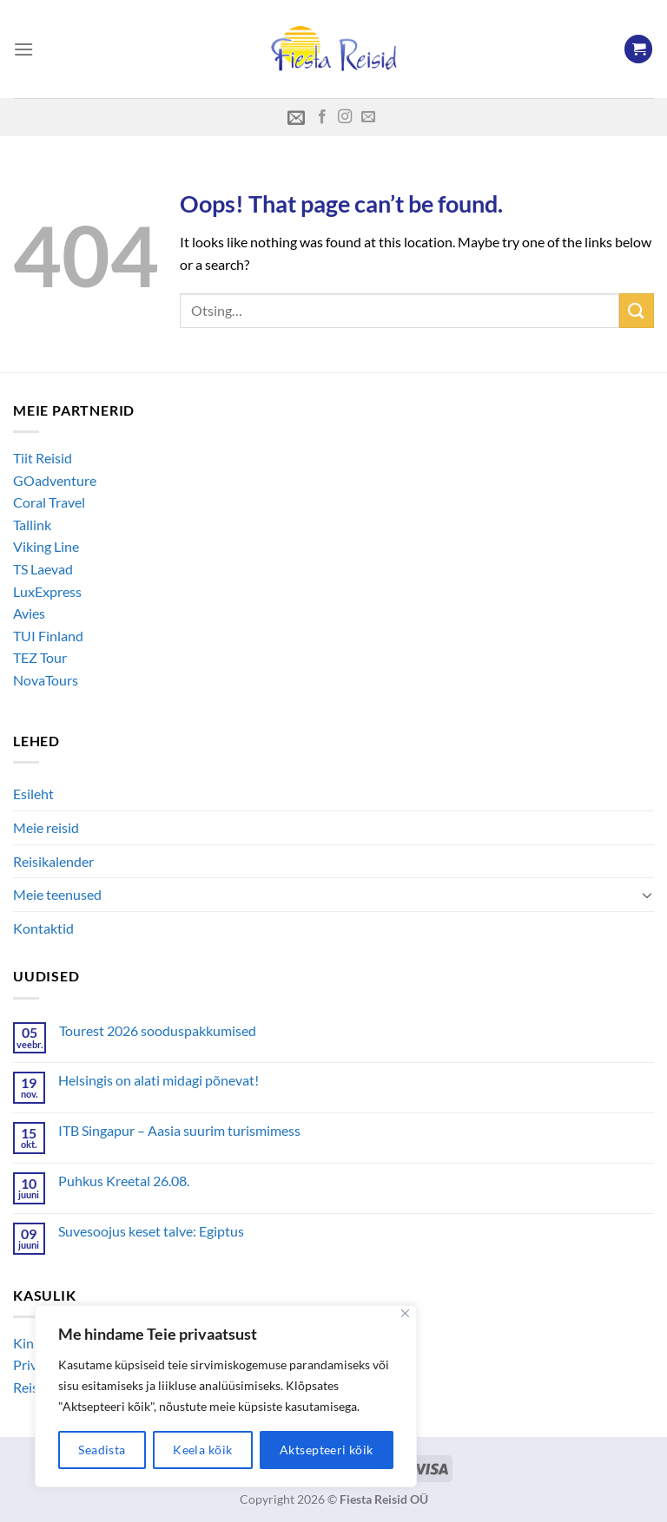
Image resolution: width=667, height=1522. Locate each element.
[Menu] (23, 49)
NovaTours (45, 680)
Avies (29, 613)
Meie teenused (57, 894)
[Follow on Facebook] (322, 117)
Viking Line (46, 546)
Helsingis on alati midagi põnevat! (158, 1080)
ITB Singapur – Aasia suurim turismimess (179, 1130)
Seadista (101, 1449)
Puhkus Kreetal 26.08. (123, 1180)
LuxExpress (47, 591)
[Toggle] (647, 894)
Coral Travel (49, 502)
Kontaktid (43, 928)
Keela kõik (202, 1449)
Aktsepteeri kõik (326, 1449)
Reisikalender (53, 861)
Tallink (32, 524)
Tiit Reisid (42, 457)
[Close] (405, 1313)
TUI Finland (48, 635)
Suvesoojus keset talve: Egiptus (151, 1231)
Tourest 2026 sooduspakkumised (157, 1030)
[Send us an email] (368, 117)
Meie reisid (46, 827)
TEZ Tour (40, 657)
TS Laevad (43, 569)
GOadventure (54, 480)
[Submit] (636, 310)
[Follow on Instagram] (345, 117)
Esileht (33, 793)
